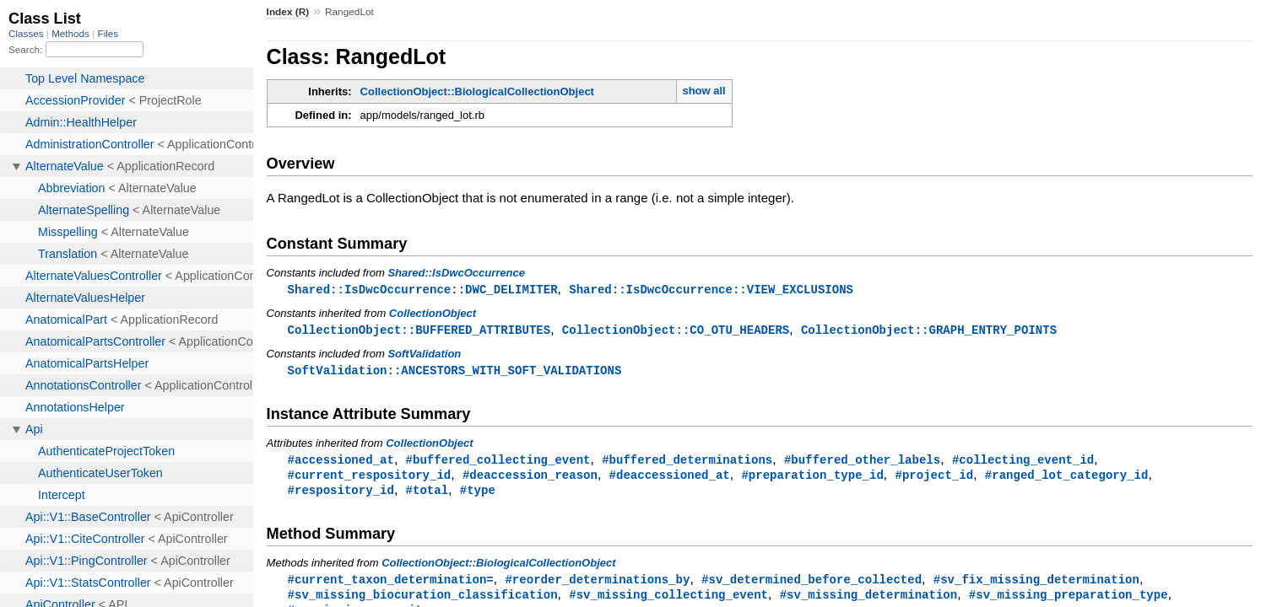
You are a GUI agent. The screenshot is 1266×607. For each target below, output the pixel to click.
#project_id (934, 478)
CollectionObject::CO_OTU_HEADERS (675, 331)
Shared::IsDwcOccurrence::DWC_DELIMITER (423, 290)
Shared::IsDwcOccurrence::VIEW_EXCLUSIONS (711, 290)
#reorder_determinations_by (597, 585)
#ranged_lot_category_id (1067, 478)
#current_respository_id (370, 478)
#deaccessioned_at (669, 478)
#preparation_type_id (812, 478)
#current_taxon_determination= (391, 585)
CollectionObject (432, 314)
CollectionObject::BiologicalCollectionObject (477, 91)
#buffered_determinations (687, 462)
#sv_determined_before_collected (811, 585)
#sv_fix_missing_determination (1036, 585)
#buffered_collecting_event (498, 462)
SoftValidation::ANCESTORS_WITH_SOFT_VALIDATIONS (455, 372)
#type (477, 494)
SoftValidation (424, 355)
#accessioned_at (341, 462)
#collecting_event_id (1023, 462)
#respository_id (341, 494)
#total (427, 494)
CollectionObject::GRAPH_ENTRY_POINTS (929, 331)
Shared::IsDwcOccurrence (456, 272)
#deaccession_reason (530, 478)
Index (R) (288, 12)
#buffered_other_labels (862, 462)
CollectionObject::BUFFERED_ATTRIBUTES (419, 331)
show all (703, 90)
